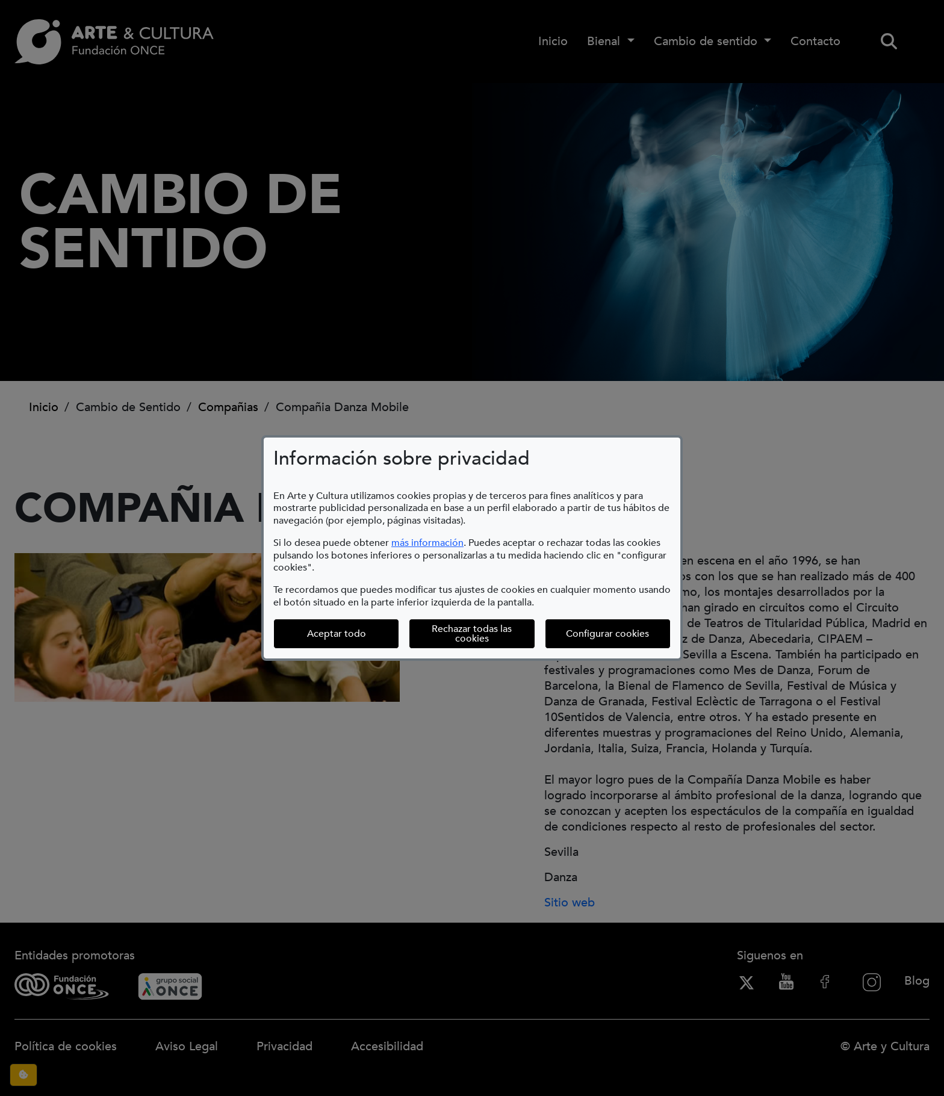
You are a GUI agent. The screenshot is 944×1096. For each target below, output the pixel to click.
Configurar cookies (618, 633)
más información (427, 543)
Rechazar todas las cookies (472, 633)
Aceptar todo (336, 633)
